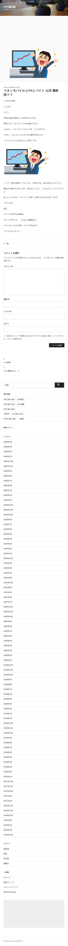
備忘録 (6, 849)
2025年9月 (8, 471)
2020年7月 (8, 631)
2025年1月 (8, 500)
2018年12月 (8, 723)
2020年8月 (8, 626)
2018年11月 (8, 728)
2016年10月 (8, 815)
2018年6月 (8, 752)
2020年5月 (8, 641)
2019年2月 (8, 714)
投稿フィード (9, 882)
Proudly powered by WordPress (13, 941)
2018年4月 (8, 762)
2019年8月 (8, 684)
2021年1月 (8, 602)
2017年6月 (8, 796)
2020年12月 (8, 607)
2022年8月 (8, 578)
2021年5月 (8, 592)
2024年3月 (8, 544)
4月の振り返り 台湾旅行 (14, 399)
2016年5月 (8, 820)
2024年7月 (8, 524)
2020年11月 (8, 612)
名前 (6, 299)
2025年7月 (8, 481)
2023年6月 (8, 568)
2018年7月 (8, 748)
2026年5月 (8, 442)
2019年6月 (8, 694)
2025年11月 (8, 466)
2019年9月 (8, 680)
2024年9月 (8, 520)
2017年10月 (8, 791)
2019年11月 (8, 670)
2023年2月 (8, 573)
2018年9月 (8, 738)
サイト (6, 324)
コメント (8, 266)
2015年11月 (8, 835)
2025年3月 (8, 495)
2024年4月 (8, 539)
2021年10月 (8, 583)
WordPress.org (10, 892)
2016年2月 (8, 830)
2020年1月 (8, 660)
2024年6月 (8, 529)
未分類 (6, 859)
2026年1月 (8, 456)
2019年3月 (8, 709)
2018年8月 (8, 743)
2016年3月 (8, 825)
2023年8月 (8, 563)
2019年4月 (8, 704)
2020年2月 (8, 655)
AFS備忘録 (10, 6)
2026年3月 (8, 447)
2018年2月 (8, 772)
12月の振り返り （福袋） (14, 419)
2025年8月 (8, 476)
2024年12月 (8, 505)
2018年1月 (8, 777)
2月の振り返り (9, 409)
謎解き (6, 863)
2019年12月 (8, 665)
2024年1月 (8, 554)
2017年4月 (8, 801)
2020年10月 (8, 617)
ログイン (7, 877)
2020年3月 (8, 650)
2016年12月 (8, 806)
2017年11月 (8, 786)
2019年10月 (8, 675)
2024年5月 (8, 534)
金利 (30, 220)
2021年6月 (8, 587)
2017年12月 (8, 781)
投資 (7, 243)
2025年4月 (8, 490)
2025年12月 (8, 461)
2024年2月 (8, 549)
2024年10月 (8, 515)
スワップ (25, 220)
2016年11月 (8, 811)
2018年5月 (8, 757)
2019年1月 (8, 718)
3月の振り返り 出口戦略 (14, 404)
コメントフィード (11, 887)
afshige (17, 87)
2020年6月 (8, 636)
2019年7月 (8, 689)
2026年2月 (8, 452)
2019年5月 (8, 699)
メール (7, 311)
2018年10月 (8, 733)
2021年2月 (8, 597)
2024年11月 (8, 510)
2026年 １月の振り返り (14, 414)
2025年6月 (8, 486)
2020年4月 (8, 646)
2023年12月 (8, 558)
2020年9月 (8, 621)
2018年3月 (8, 767)
